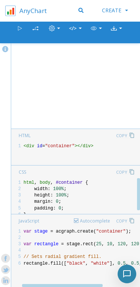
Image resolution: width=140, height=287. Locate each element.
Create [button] (115, 10)
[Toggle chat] (127, 274)
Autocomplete (95, 221)
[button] (96, 32)
